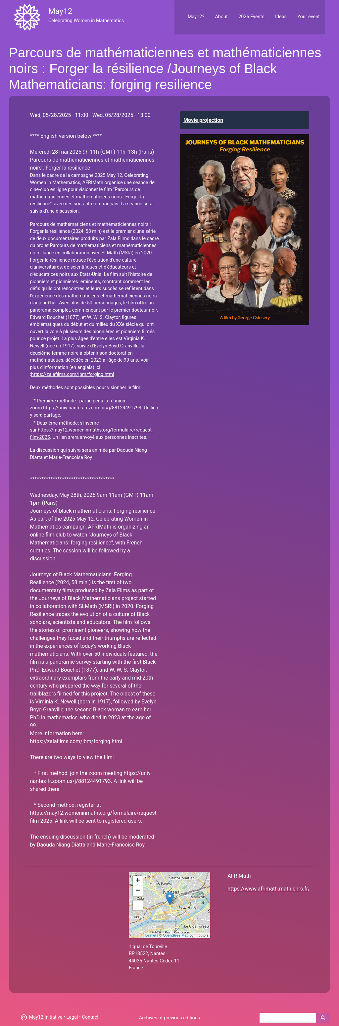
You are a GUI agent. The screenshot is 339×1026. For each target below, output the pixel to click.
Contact (90, 1017)
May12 (60, 11)
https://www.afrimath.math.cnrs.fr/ (268, 889)
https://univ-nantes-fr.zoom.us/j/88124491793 (92, 408)
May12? (196, 17)
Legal (72, 1017)
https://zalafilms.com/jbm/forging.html (72, 374)
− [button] (138, 891)
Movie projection (203, 120)
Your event (308, 17)
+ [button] (138, 881)
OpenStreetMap (176, 935)
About (221, 17)
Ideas (281, 17)
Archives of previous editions (169, 1018)
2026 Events (251, 17)
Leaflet (150, 935)
